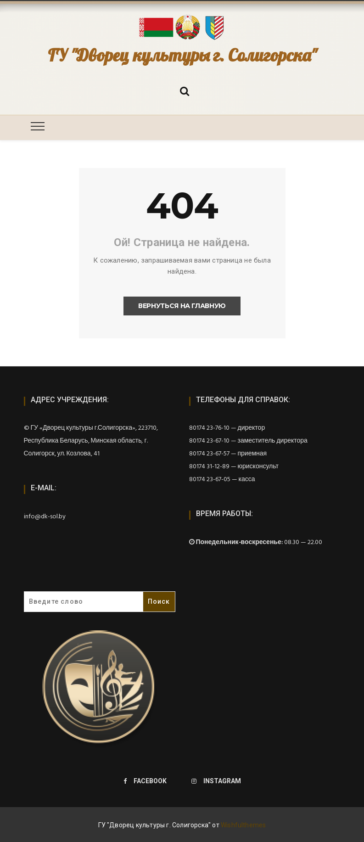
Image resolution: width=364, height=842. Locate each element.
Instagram (216, 781)
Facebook (145, 781)
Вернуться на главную (182, 306)
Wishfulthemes (243, 825)
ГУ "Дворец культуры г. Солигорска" (182, 55)
